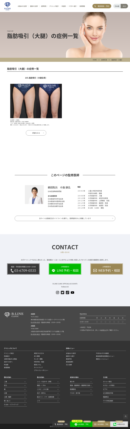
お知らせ (104, 330)
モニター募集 (38, 359)
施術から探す (34, 6)
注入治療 (69, 365)
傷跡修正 (106, 397)
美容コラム (37, 365)
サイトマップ (38, 367)
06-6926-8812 (35, 334)
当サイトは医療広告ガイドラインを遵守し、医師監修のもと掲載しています (65, 218)
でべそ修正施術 (108, 401)
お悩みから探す (22, 6)
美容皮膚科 (69, 362)
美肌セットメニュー (102, 359)
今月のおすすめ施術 (102, 353)
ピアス (105, 389)
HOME (95, 60)
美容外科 (69, 359)
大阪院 (33, 326)
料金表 (64, 6)
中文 (124, 6)
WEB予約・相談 (39, 362)
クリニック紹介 (54, 6)
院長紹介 (7, 356)
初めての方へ (8, 362)
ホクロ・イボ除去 (108, 385)
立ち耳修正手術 (108, 393)
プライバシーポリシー (41, 370)
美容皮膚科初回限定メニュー (105, 356)
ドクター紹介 (72, 6)
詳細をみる (36, 133)
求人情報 (37, 356)
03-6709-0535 (35, 322)
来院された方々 (39, 353)
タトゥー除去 (107, 381)
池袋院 (33, 314)
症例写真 (104, 60)
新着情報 (7, 367)
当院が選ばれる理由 (10, 359)
